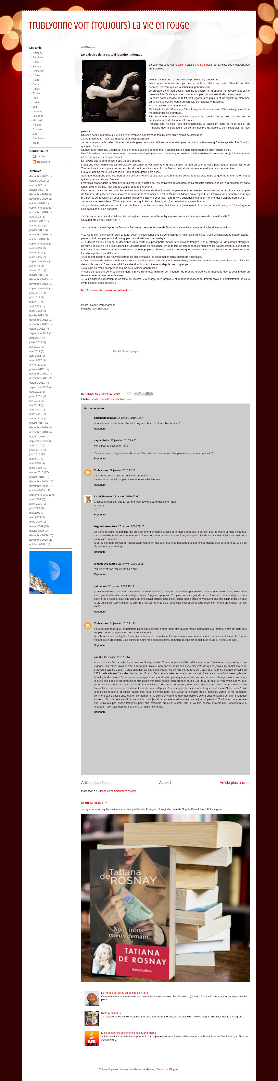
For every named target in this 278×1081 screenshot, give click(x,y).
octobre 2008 (37, 544)
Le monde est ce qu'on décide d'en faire (124, 992)
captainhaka (101, 440)
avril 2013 (35, 306)
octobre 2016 (37, 239)
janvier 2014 (36, 274)
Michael (37, 120)
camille (98, 657)
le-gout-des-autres (105, 526)
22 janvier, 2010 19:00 (124, 440)
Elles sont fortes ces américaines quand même (128, 1032)
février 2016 (36, 252)
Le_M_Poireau (103, 496)
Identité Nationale (121, 399)
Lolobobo (38, 115)
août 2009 (35, 499)
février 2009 (36, 526)
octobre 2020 (37, 203)
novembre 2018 (38, 212)
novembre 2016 (38, 234)
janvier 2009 (36, 530)
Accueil (165, 783)
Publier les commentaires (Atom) (117, 790)
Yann (36, 142)
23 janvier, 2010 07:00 (126, 496)
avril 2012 (35, 355)
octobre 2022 (37, 180)
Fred (35, 97)
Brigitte (37, 66)
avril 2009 (35, 517)
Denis (36, 84)
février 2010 (36, 472)
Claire (36, 79)
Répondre (100, 428)
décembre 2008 (38, 535)
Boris (36, 61)
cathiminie (100, 586)
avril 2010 (35, 463)
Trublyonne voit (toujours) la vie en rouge (108, 25)
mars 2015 (35, 257)
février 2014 (36, 270)
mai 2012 (34, 351)
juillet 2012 (35, 342)
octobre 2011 (37, 382)
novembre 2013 (38, 283)
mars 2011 (35, 414)
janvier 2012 (36, 369)
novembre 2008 (38, 539)
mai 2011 (34, 405)
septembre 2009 (39, 494)
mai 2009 (34, 512)
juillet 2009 (35, 503)
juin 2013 (34, 297)
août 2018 (35, 216)
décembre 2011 (38, 373)
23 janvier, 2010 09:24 (131, 563)
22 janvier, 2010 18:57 (130, 417)
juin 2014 (34, 265)
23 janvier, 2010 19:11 (121, 586)
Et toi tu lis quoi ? (94, 802)
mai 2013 (34, 301)
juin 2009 (34, 508)
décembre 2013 (38, 279)
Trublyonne (101, 470)
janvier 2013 (36, 315)
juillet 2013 (35, 292)
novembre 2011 (38, 378)
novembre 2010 (38, 432)
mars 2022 (35, 185)
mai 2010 (34, 458)
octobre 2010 (37, 436)
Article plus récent (96, 783)
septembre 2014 (39, 261)
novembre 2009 (38, 485)
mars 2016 (35, 248)
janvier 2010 (36, 476)
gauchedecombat (105, 417)
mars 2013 (35, 310)
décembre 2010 (38, 427)
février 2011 (36, 418)
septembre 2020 (39, 207)
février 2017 (36, 225)
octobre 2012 (37, 328)
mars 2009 (35, 521)
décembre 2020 (38, 194)
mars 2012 (35, 360)
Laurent (37, 111)
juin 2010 (34, 454)
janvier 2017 (36, 230)
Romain (37, 129)
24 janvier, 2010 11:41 (123, 623)
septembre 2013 (39, 288)
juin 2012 (34, 346)
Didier (36, 88)
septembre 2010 (39, 441)
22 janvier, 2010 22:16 (123, 470)
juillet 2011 (35, 396)
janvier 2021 (36, 189)
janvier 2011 (36, 422)
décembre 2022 (38, 176)
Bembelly (38, 57)
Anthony (37, 52)
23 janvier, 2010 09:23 (131, 526)
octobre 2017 (37, 221)
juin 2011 (34, 400)
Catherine (38, 70)
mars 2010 (35, 467)
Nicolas (37, 124)
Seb (35, 133)
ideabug (150, 1069)
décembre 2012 (38, 319)
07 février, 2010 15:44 (117, 657)
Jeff (35, 106)
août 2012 (35, 337)
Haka (36, 102)
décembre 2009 (38, 481)
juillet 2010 (35, 449)
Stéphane (38, 138)
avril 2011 (35, 409)
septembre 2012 (39, 333)
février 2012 (36, 364)
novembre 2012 (38, 324)
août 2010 (35, 445)
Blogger (173, 1069)
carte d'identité (100, 399)
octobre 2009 (37, 490)
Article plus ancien (235, 783)
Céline (36, 75)
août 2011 (35, 391)
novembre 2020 (38, 198)
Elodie (36, 93)
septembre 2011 (39, 387)
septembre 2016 (39, 243)
